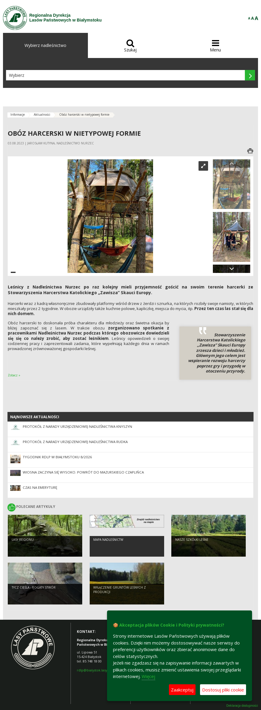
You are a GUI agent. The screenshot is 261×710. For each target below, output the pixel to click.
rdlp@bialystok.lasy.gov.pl (97, 670)
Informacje (17, 114)
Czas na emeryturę (40, 487)
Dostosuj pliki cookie (223, 690)
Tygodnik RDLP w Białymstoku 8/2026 (57, 457)
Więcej (148, 676)
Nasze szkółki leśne (191, 545)
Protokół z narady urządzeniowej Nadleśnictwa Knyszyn (77, 426)
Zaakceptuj (182, 690)
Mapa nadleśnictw (108, 545)
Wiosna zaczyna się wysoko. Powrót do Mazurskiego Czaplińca (83, 472)
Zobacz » (14, 375)
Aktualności (42, 114)
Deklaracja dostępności (242, 705)
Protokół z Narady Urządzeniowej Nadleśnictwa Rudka (75, 441)
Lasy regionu (23, 545)
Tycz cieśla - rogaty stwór (34, 593)
